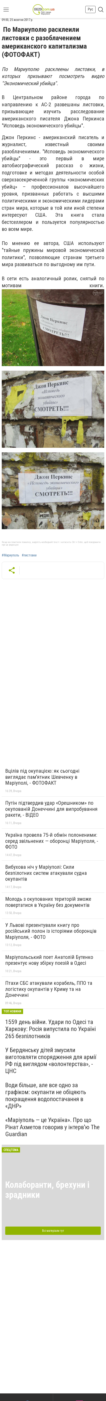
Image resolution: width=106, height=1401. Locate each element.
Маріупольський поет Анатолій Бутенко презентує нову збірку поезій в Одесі (49, 960)
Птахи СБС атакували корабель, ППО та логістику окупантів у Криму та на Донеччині (48, 989)
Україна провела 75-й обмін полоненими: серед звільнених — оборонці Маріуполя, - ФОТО (51, 841)
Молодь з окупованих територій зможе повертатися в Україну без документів (48, 902)
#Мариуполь (10, 555)
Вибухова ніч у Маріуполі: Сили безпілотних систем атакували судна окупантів (46, 873)
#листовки (29, 555)
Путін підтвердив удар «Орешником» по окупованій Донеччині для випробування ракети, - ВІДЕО (51, 809)
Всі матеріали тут (53, 1230)
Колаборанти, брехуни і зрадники (47, 1190)
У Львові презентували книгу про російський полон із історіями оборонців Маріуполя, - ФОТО (50, 931)
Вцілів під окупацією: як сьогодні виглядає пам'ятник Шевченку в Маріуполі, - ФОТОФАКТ (42, 777)
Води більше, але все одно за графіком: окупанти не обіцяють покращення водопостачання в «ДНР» (45, 1096)
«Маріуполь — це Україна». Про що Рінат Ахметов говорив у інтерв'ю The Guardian (52, 1126)
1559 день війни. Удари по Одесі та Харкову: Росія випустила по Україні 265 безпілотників (50, 1028)
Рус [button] (90, 9)
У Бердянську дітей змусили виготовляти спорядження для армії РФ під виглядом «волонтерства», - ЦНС (50, 1060)
